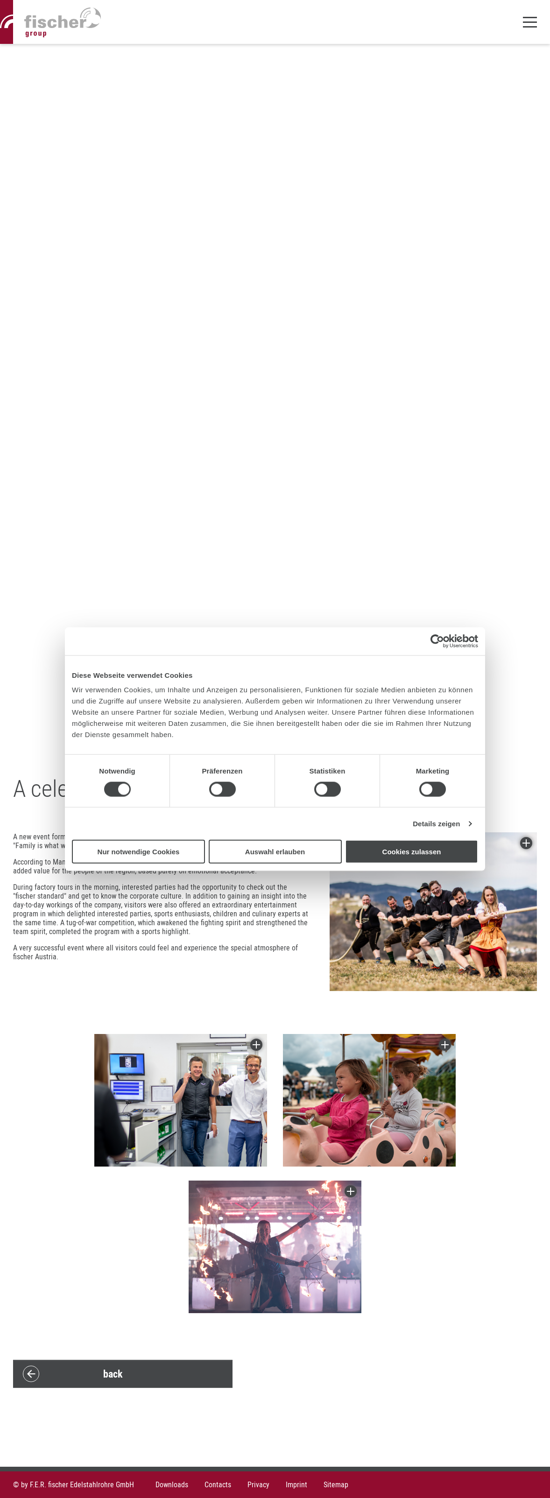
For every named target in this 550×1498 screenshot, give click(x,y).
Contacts (217, 1484)
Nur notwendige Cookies (139, 852)
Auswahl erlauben (275, 852)
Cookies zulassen (411, 852)
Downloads (171, 1484)
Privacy (258, 1484)
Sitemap (336, 1484)
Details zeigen (436, 823)
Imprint (296, 1484)
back (113, 1373)
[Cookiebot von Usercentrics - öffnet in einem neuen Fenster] (437, 641)
